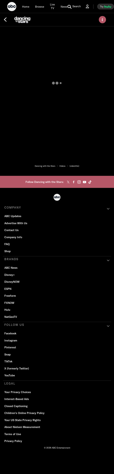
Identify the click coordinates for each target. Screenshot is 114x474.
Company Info (13, 237)
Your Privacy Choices (17, 392)
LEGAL (9, 383)
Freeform (10, 295)
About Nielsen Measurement (22, 427)
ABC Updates (12, 216)
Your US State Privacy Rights (22, 420)
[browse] (39, 6)
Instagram (10, 340)
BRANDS (11, 259)
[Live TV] (52, 6)
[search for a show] (74, 6)
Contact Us (11, 230)
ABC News (11, 267)
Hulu (7, 309)
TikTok (8, 361)
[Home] (25, 6)
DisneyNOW (12, 281)
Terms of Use (12, 434)
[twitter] (68, 182)
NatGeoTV (10, 317)
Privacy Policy (13, 441)
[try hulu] (105, 6)
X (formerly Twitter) (16, 368)
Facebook (10, 333)
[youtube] (84, 182)
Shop (7, 251)
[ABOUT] (102, 19)
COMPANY (12, 207)
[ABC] (11, 7)
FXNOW (9, 303)
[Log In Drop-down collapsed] (87, 6)
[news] (64, 6)
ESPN (7, 289)
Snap (7, 354)
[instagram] (79, 182)
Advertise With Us (15, 223)
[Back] (5, 19)
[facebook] (73, 182)
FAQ (7, 244)
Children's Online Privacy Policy (24, 413)
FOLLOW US (14, 324)
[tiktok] (90, 182)
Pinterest (10, 347)
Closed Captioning (16, 406)
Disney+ (9, 275)
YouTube (9, 375)
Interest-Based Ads (16, 399)
